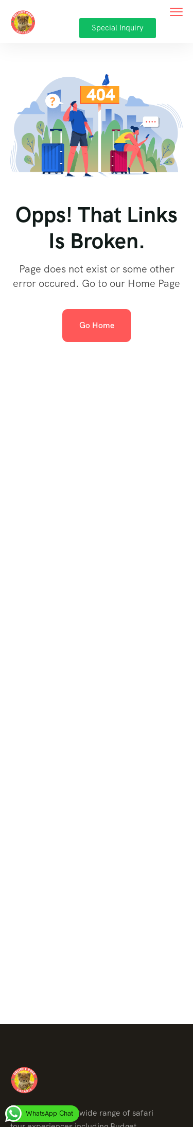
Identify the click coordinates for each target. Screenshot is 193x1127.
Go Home (96, 325)
